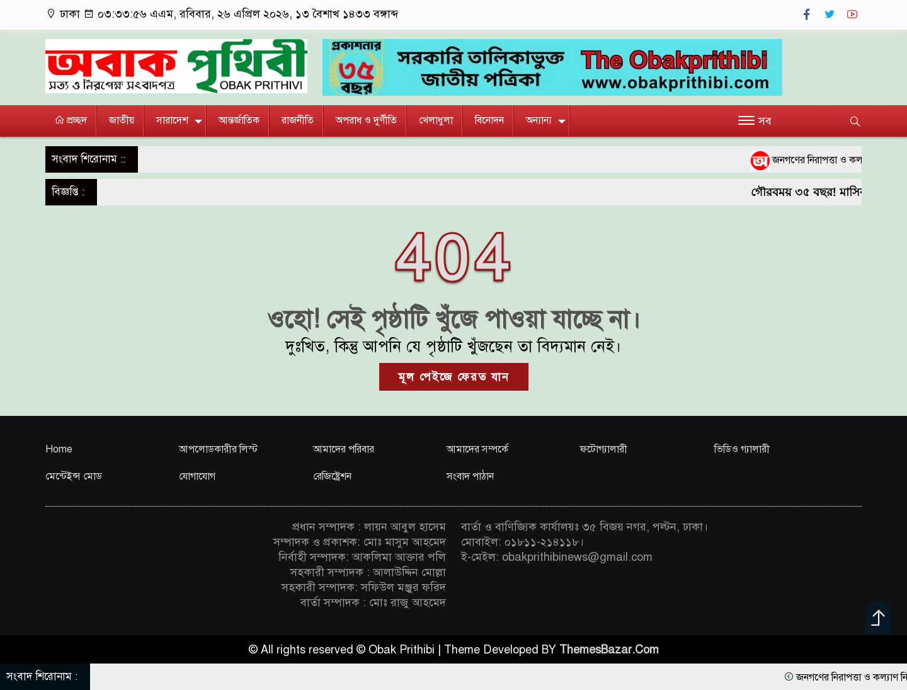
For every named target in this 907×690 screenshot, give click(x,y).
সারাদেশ (172, 120)
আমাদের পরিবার (343, 449)
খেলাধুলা (436, 120)
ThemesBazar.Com (609, 650)
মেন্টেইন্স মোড (73, 476)
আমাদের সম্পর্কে (477, 449)
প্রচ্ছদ (70, 120)
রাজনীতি (298, 120)
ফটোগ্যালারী (603, 449)
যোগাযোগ (197, 476)
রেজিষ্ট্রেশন (332, 476)
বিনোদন (489, 120)
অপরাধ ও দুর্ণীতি (366, 120)
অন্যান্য (539, 120)
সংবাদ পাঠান (470, 476)
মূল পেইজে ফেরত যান (454, 377)
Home (58, 449)
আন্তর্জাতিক (239, 120)
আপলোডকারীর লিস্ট (218, 449)
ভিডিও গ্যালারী (742, 449)
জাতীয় (121, 120)
